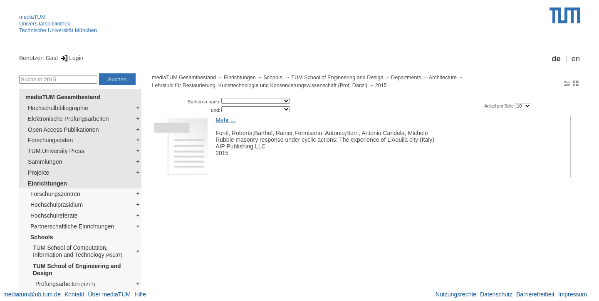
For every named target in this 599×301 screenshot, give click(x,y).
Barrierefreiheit (535, 294)
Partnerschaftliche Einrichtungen (72, 226)
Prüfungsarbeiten (65, 284)
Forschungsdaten (50, 140)
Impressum (572, 294)
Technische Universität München (58, 30)
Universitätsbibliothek (44, 23)
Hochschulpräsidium (56, 204)
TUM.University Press (56, 151)
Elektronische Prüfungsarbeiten (68, 118)
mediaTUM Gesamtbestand (62, 97)
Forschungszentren (55, 194)
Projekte (38, 172)
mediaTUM (32, 17)
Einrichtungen (47, 183)
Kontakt (74, 294)
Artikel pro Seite (499, 106)
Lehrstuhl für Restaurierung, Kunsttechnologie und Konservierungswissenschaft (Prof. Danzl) (259, 85)
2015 (381, 85)
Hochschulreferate (54, 215)
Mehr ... (225, 120)
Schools (41, 237)
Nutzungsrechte (456, 294)
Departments (406, 77)
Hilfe (140, 294)
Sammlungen (45, 161)
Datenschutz (496, 294)
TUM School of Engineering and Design (77, 269)
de (556, 59)
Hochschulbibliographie (58, 108)
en (576, 59)
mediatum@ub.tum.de (32, 294)
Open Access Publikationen (63, 129)
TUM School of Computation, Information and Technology (77, 251)
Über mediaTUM (109, 294)
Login (71, 58)
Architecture (443, 77)
